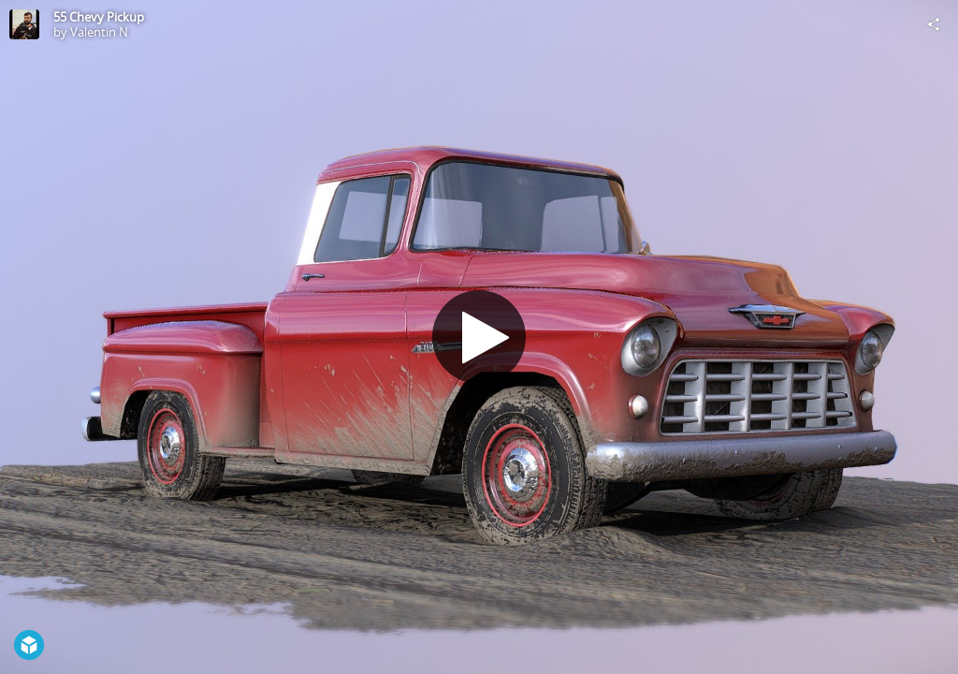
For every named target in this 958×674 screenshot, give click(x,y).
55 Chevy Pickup (98, 16)
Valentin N (99, 31)
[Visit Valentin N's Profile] (24, 24)
